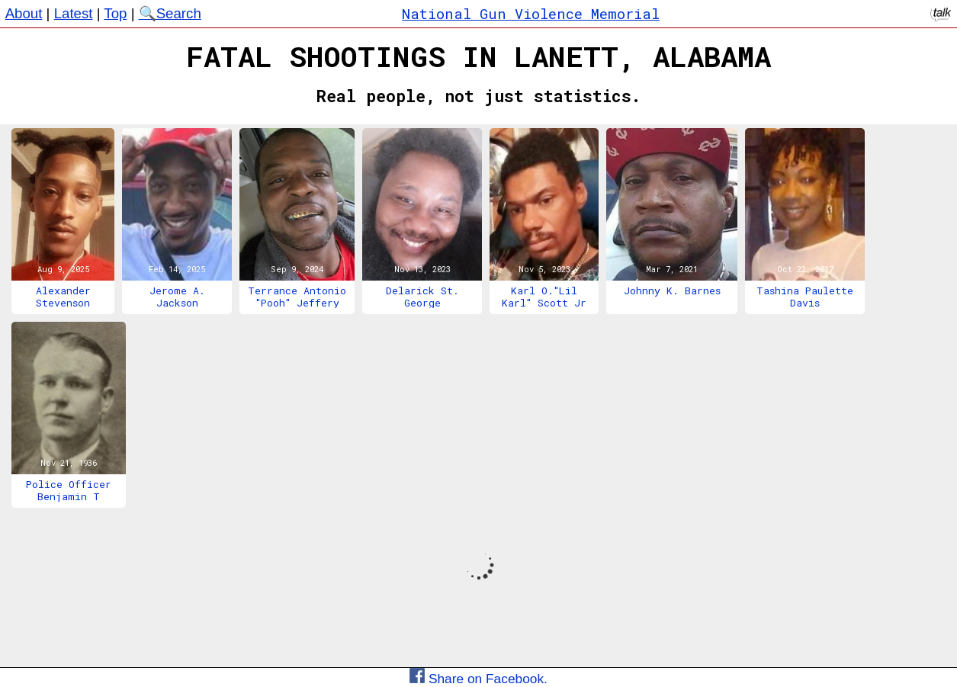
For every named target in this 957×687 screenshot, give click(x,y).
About (24, 13)
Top (115, 13)
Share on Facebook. (478, 678)
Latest (73, 13)
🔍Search (170, 13)
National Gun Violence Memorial (531, 13)
